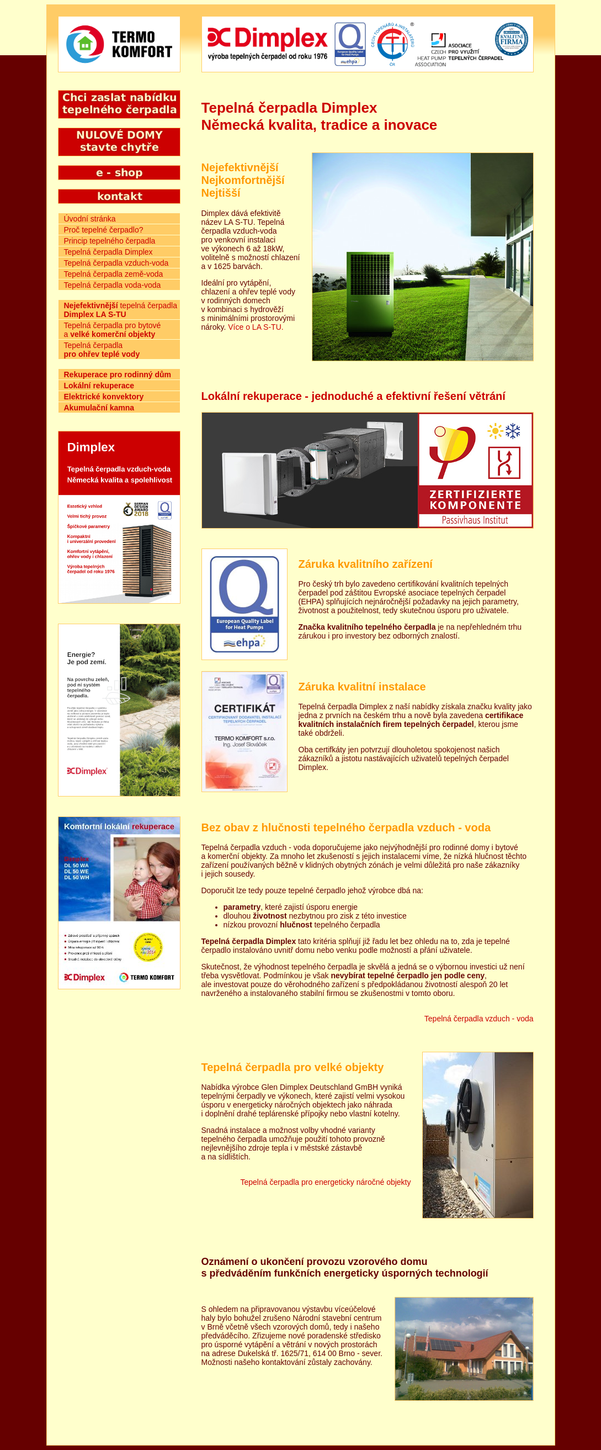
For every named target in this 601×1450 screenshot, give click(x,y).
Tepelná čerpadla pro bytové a (112, 330)
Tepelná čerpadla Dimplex (108, 251)
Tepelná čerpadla (102, 349)
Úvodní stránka (90, 218)
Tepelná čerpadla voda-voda (112, 285)
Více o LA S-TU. (255, 327)
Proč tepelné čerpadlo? (103, 229)
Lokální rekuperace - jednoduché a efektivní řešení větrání (353, 396)
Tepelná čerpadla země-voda (113, 274)
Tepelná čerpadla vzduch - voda (479, 1018)
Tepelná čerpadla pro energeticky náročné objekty (326, 1182)
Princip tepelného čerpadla (110, 240)
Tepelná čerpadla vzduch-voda (116, 263)
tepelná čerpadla (120, 310)
